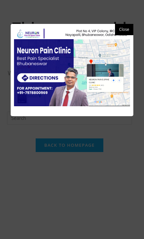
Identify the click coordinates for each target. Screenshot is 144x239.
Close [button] (124, 29)
